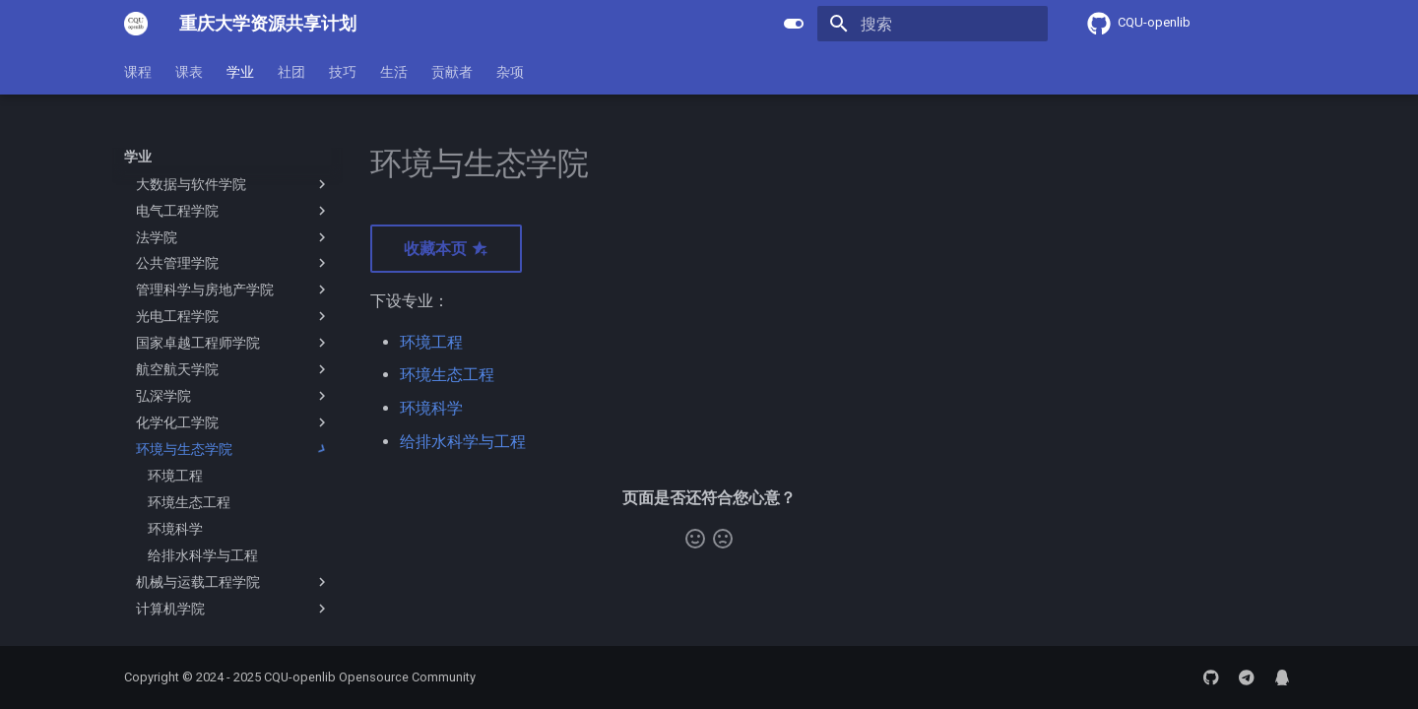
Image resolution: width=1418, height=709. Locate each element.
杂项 (510, 72)
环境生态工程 (447, 374)
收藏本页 (446, 248)
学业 (240, 72)
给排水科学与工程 (463, 441)
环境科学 (431, 408)
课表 (189, 72)
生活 (394, 72)
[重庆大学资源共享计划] (136, 23)
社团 (291, 72)
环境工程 (431, 342)
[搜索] (932, 23)
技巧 (342, 72)
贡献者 (452, 72)
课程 (138, 72)
